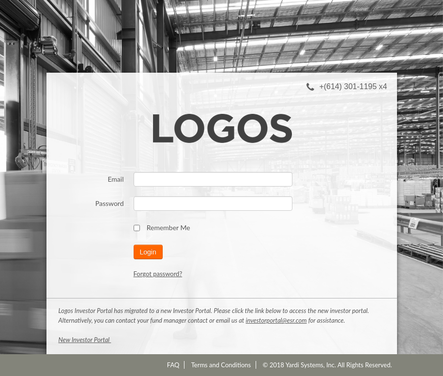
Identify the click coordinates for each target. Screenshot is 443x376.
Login (148, 252)
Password (109, 203)
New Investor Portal (85, 340)
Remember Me (162, 227)
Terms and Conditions (221, 365)
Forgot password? (158, 274)
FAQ (173, 365)
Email (115, 179)
